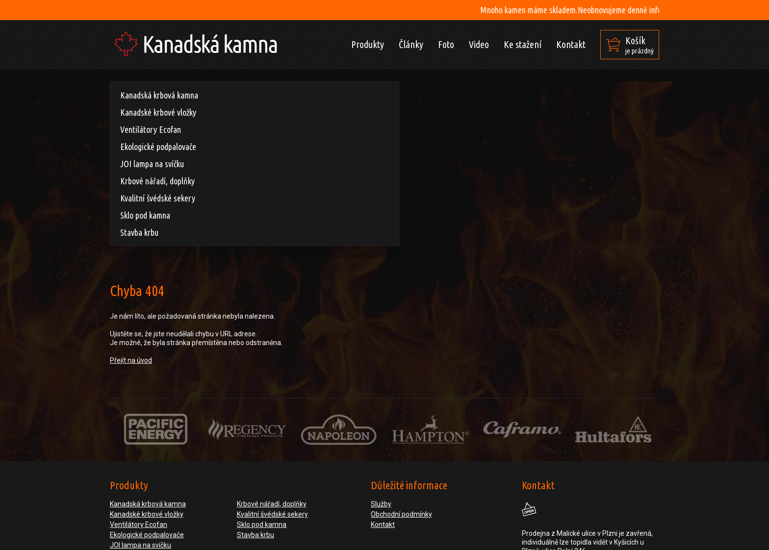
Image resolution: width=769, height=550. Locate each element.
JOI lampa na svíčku (152, 164)
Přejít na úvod (268, 159)
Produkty (367, 44)
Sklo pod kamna (145, 215)
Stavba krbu (139, 232)
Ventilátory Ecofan (150, 129)
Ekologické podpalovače (158, 146)
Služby (381, 388)
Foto (446, 44)
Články (411, 44)
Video (479, 44)
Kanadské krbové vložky (158, 112)
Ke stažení (522, 44)
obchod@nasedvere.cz (599, 483)
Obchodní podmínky (401, 398)
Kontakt (571, 44)
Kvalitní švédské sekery (157, 198)
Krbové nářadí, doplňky (157, 181)
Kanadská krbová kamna (159, 95)
